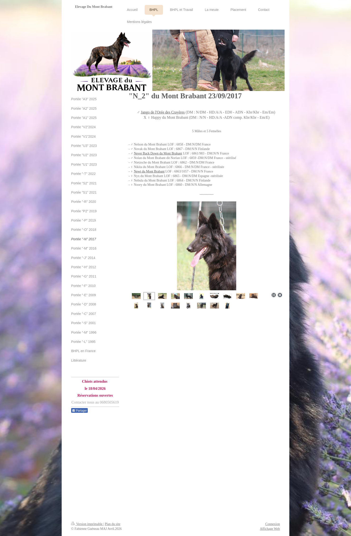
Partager (79, 410)
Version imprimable (87, 524)
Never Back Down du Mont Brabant (158, 153)
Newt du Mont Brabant (149, 171)
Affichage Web (270, 529)
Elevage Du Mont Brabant (93, 7)
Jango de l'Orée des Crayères (163, 112)
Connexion (272, 524)
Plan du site (112, 524)
